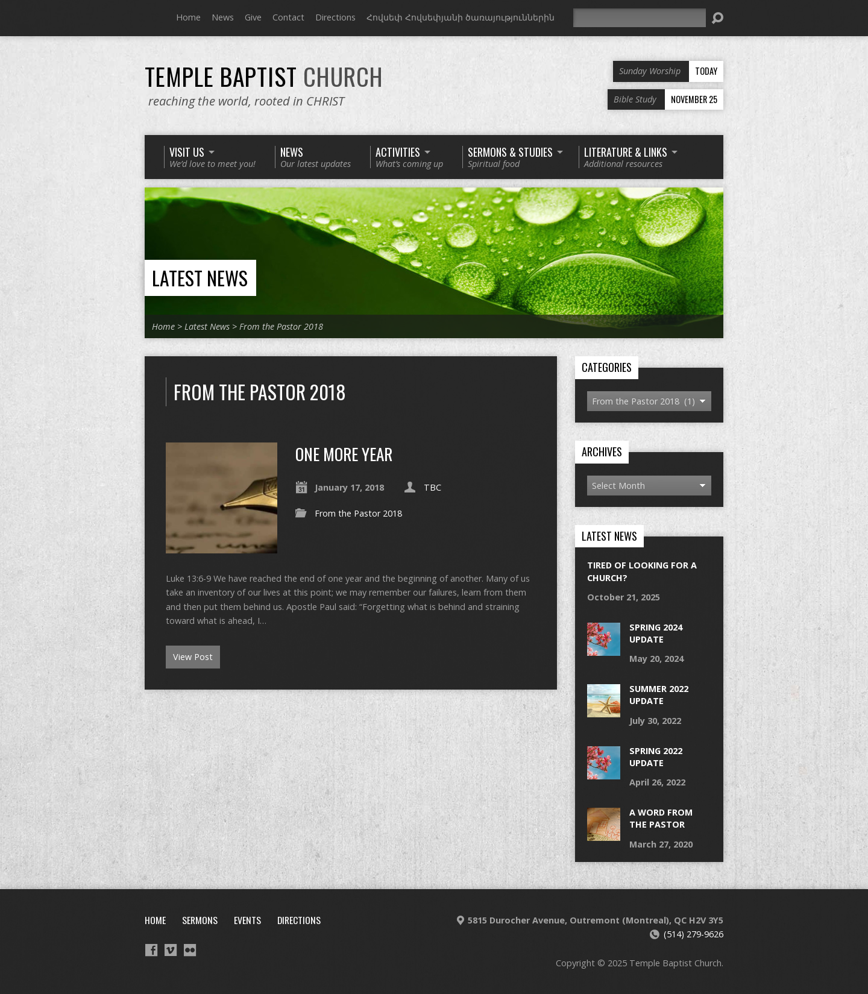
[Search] (639, 17)
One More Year (343, 453)
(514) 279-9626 (693, 934)
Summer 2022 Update (658, 694)
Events (247, 920)
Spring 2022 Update (655, 757)
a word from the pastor (661, 818)
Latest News (200, 277)
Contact (288, 17)
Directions (335, 17)
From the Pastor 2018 (281, 326)
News (223, 17)
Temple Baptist (264, 75)
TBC (432, 487)
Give (253, 17)
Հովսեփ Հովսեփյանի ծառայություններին (460, 17)
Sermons (200, 920)
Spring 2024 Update (655, 633)
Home (188, 17)
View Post (193, 656)
